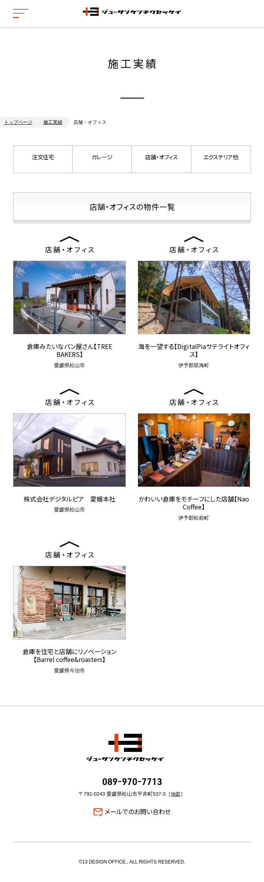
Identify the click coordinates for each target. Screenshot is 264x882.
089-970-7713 (132, 783)
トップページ (18, 122)
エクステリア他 (221, 159)
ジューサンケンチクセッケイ (132, 14)
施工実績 (52, 122)
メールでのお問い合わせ (137, 812)
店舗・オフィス (161, 159)
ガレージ (102, 159)
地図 (175, 794)
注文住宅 (43, 159)
